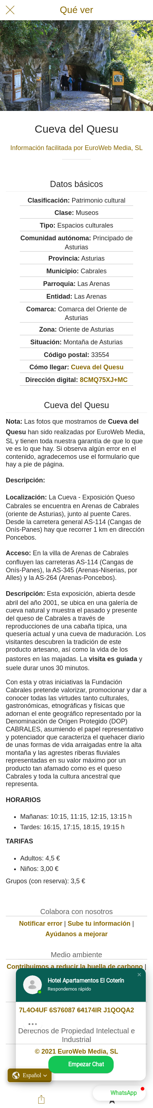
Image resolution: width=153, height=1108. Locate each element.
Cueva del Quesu (97, 367)
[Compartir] (41, 1099)
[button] (139, 974)
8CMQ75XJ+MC (104, 379)
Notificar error (40, 923)
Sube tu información (99, 923)
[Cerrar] (10, 10)
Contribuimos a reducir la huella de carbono (75, 966)
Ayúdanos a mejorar (76, 934)
